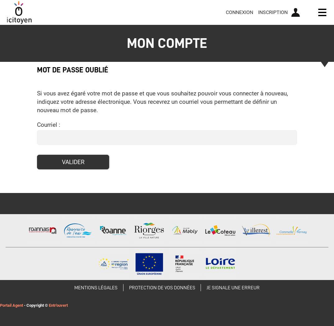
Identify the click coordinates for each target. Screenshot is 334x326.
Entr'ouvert (58, 305)
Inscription (273, 12)
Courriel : (48, 124)
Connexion (239, 12)
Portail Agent (11, 305)
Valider (73, 162)
